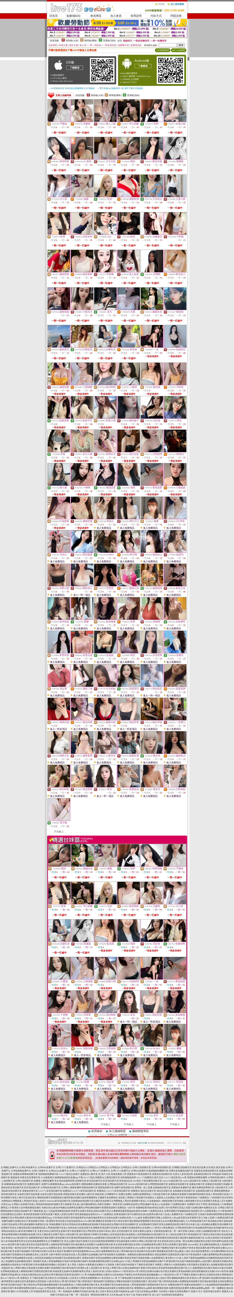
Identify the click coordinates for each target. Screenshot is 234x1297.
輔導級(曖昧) (91, 40)
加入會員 (116, 15)
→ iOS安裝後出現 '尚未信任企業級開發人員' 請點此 (71, 88)
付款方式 (156, 15)
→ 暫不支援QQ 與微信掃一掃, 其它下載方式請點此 (120, 88)
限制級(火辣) (72, 40)
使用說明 (136, 15)
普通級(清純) (109, 40)
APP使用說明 (162, 50)
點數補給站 (74, 15)
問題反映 (176, 15)
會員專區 (95, 15)
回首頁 (53, 15)
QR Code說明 (178, 50)
